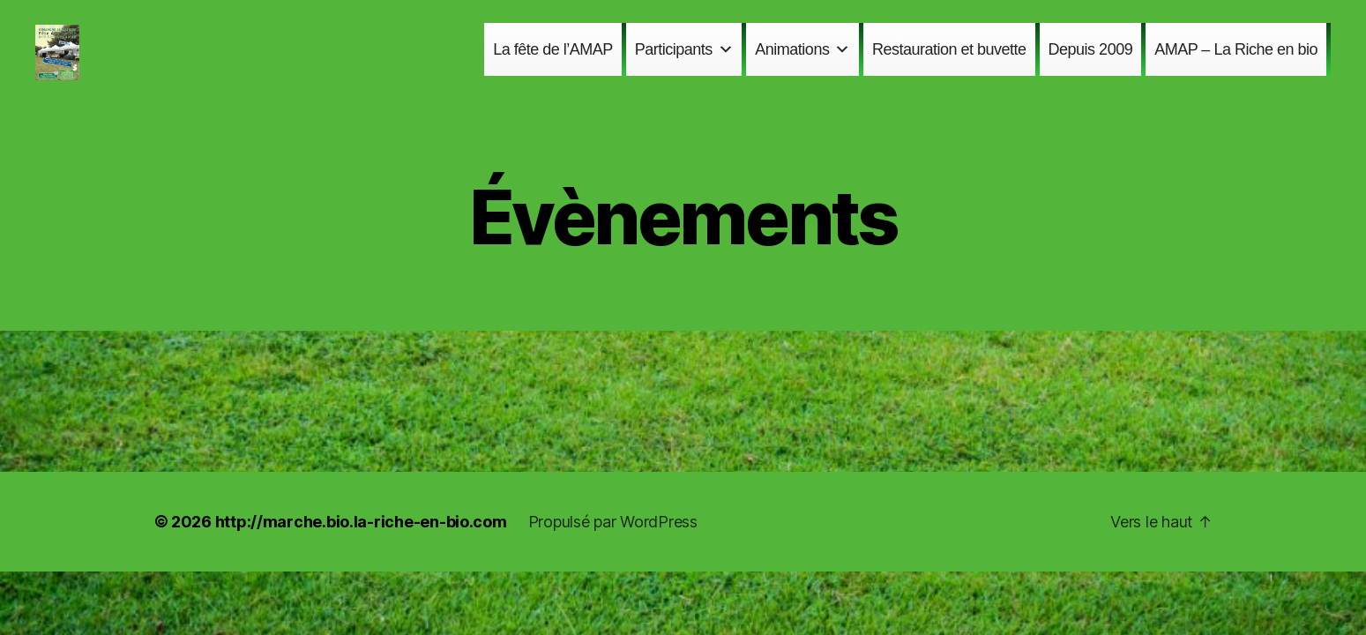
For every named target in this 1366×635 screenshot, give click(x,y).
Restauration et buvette (949, 61)
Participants (684, 61)
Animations (802, 61)
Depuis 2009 (1091, 61)
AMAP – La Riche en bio (1235, 61)
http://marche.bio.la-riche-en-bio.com (361, 545)
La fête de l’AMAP (553, 61)
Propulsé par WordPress (613, 545)
